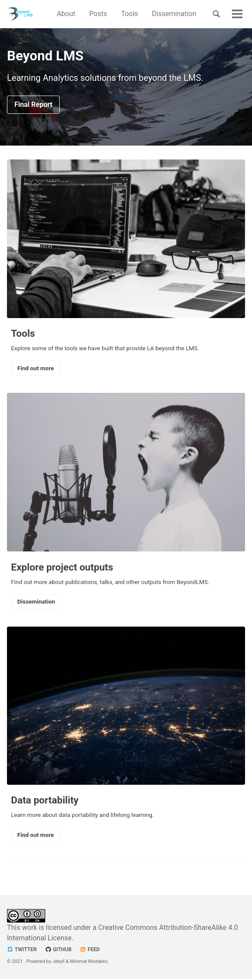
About (66, 14)
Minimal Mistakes (89, 961)
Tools (129, 14)
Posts (98, 14)
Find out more (35, 368)
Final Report (33, 104)
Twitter (22, 949)
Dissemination (174, 14)
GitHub (58, 949)
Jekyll (58, 961)
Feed (90, 949)
